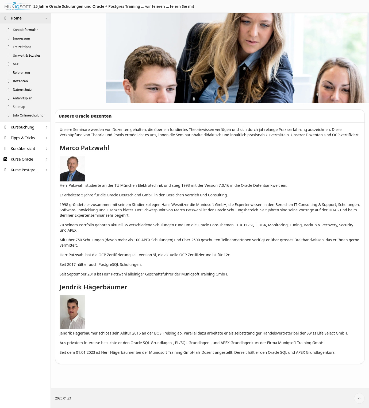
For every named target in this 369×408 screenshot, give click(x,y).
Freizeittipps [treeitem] (22, 47)
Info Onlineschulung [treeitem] (28, 115)
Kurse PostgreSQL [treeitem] (25, 169)
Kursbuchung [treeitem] (22, 127)
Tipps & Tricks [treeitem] (23, 137)
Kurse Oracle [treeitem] (22, 159)
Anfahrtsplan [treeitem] (22, 98)
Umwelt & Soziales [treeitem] (26, 55)
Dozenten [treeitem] (20, 81)
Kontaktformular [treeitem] (25, 30)
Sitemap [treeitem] (19, 107)
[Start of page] (359, 398)
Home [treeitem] (16, 18)
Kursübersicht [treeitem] (23, 148)
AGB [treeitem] (16, 64)
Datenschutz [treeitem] (22, 90)
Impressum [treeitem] (21, 38)
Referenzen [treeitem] (21, 73)
